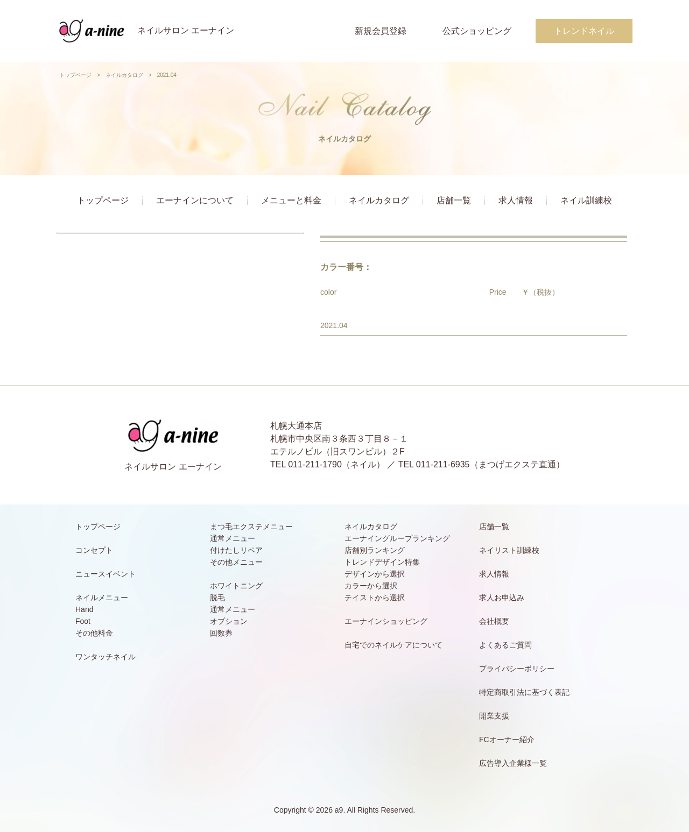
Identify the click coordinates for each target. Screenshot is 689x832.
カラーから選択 (370, 585)
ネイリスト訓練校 (509, 550)
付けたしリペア (236, 550)
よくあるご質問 (505, 645)
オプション (229, 621)
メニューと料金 (291, 200)
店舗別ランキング (374, 550)
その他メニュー (236, 562)
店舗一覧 (454, 200)
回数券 (221, 633)
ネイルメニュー (101, 597)
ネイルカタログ (124, 75)
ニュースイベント (105, 574)
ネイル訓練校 (586, 200)
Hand (84, 609)
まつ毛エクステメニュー (251, 526)
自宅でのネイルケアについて (393, 645)
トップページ (75, 75)
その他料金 (94, 633)
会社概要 (494, 621)
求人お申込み (501, 597)
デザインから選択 (374, 574)
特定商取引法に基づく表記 (524, 692)
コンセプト (94, 550)
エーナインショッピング (385, 621)
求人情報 (515, 200)
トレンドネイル (584, 30)
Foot (82, 621)
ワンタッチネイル (105, 656)
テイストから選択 (374, 597)
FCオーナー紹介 (507, 739)
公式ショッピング (476, 30)
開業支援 (494, 716)
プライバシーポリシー (516, 668)
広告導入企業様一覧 (513, 763)
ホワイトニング (236, 585)
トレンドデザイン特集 (382, 562)
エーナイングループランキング (397, 538)
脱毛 (217, 597)
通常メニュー (232, 538)
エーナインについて (195, 200)
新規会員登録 (380, 30)
